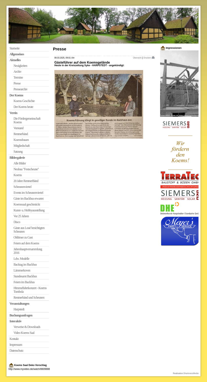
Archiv (17, 71)
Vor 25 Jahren (21, 216)
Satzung (18, 151)
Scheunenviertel (22, 186)
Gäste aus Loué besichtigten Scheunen (29, 229)
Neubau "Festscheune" (26, 169)
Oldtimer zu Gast (23, 237)
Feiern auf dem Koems (26, 243)
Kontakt (14, 339)
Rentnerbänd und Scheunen (29, 297)
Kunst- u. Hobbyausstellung (29, 210)
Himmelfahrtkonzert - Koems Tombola (30, 289)
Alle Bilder (20, 163)
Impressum (16, 344)
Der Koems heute (23, 107)
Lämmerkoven (22, 270)
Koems (18, 175)
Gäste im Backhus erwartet (28, 198)
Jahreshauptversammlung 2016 (28, 250)
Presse (17, 83)
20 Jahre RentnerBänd (26, 181)
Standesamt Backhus (25, 276)
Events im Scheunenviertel (28, 192)
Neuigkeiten (20, 65)
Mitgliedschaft (22, 145)
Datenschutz (16, 350)
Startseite (15, 48)
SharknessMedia (191, 373)
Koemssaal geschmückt (27, 204)
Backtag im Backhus (25, 264)
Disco (17, 222)
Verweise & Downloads (27, 327)
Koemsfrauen (21, 140)
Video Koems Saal (24, 332)
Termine (18, 77)
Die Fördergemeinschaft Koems (27, 120)
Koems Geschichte (24, 101)
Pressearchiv (20, 89)
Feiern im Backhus (24, 282)
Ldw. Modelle (21, 258)
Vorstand (18, 128)
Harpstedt (19, 309)
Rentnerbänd (21, 134)
